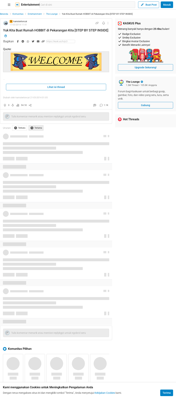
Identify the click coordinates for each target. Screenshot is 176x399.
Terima (167, 392)
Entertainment (35, 14)
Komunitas (18, 14)
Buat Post (148, 5)
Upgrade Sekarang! (146, 67)
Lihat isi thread (56, 87)
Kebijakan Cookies (105, 392)
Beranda (4, 14)
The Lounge (52, 14)
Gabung (145, 105)
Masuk (167, 4)
